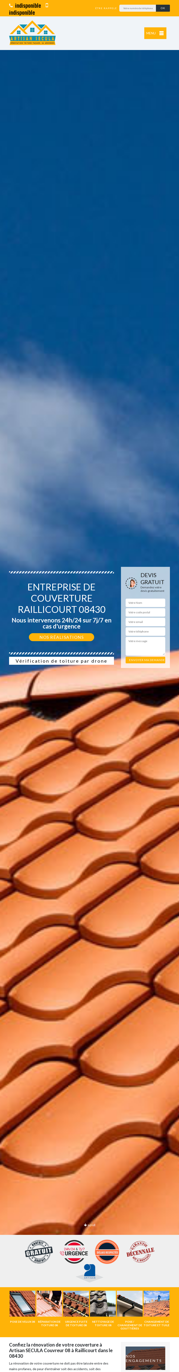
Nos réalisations (61, 637)
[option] (89, 686)
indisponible (25, 5)
